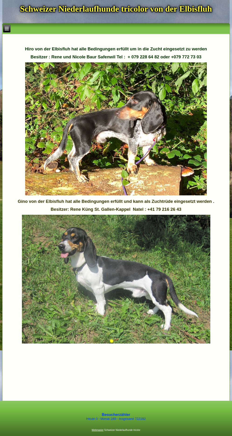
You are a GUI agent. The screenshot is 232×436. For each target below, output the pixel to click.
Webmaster (98, 430)
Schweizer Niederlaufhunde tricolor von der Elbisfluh (116, 9)
